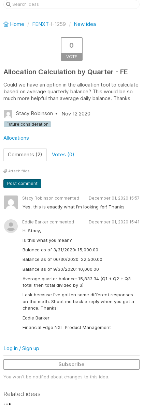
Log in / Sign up (21, 348)
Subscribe (71, 364)
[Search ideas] (71, 4)
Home (14, 24)
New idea (85, 24)
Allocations (16, 138)
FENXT (40, 24)
